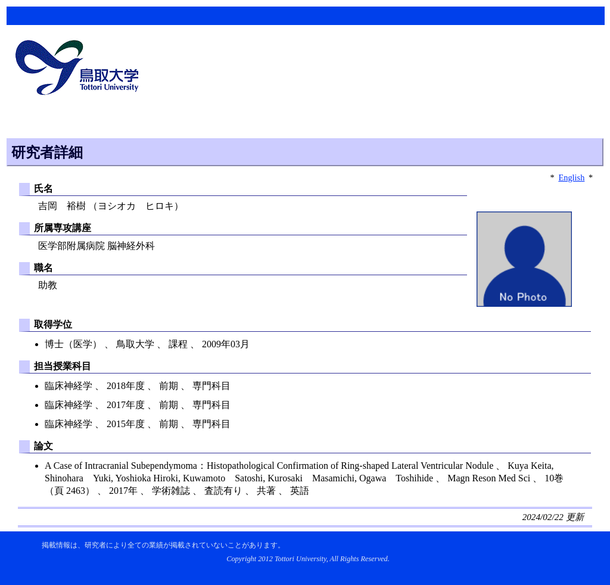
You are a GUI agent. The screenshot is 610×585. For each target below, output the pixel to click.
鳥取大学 (80, 69)
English (571, 177)
